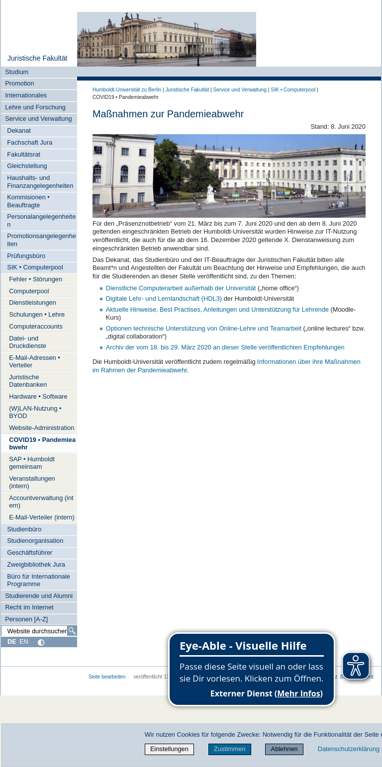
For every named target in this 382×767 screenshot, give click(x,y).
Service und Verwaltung (38, 118)
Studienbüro (24, 529)
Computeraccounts (35, 326)
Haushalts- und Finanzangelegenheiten (40, 181)
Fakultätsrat (23, 154)
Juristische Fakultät (37, 58)
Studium (16, 72)
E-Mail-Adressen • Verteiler (34, 361)
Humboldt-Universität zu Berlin (127, 89)
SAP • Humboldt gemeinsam (32, 462)
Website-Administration (41, 427)
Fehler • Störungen (35, 279)
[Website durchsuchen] (39, 630)
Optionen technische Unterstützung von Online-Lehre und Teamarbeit (203, 328)
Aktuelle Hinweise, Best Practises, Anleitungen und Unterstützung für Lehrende (217, 309)
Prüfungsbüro (26, 255)
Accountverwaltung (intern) (41, 501)
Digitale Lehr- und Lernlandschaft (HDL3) (164, 298)
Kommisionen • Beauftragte (28, 200)
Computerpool (29, 291)
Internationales (26, 95)
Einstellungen (169, 749)
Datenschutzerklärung (349, 749)
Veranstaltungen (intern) (32, 482)
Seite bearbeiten (107, 677)
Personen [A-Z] (26, 619)
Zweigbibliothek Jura (36, 564)
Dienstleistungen (32, 302)
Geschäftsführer (29, 552)
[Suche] (72, 630)
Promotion (19, 83)
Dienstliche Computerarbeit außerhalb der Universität (181, 288)
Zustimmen (229, 749)
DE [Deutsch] (11, 641)
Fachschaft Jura (29, 142)
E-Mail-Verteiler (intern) (42, 517)
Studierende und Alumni (39, 595)
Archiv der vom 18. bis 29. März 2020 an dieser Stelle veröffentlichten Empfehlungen (225, 347)
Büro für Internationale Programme (38, 580)
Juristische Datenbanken (28, 380)
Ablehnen (284, 749)
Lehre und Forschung (35, 107)
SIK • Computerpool (35, 267)
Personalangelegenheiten (41, 220)
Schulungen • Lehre (37, 314)
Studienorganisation (35, 540)
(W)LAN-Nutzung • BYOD (35, 412)
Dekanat (19, 130)
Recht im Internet (29, 607)
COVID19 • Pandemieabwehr (42, 443)
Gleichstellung (27, 166)
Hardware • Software (38, 396)
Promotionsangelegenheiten (41, 239)
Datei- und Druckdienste (27, 342)
